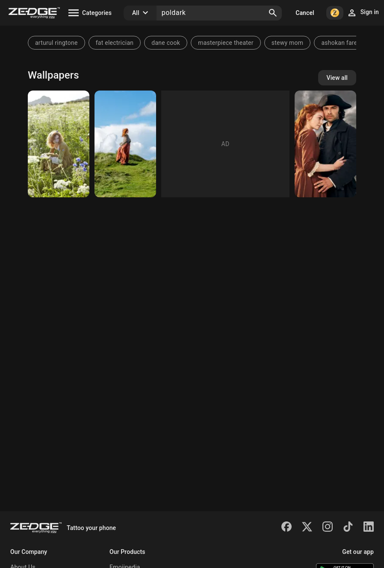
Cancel (304, 12)
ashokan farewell (344, 42)
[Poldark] (325, 144)
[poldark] (58, 144)
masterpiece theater (226, 42)
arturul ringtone (56, 42)
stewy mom (288, 42)
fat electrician (115, 42)
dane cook (165, 42)
